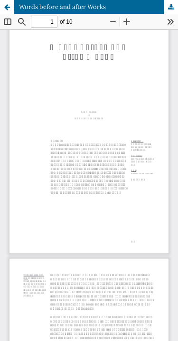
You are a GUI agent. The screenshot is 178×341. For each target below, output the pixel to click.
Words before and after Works (62, 7)
